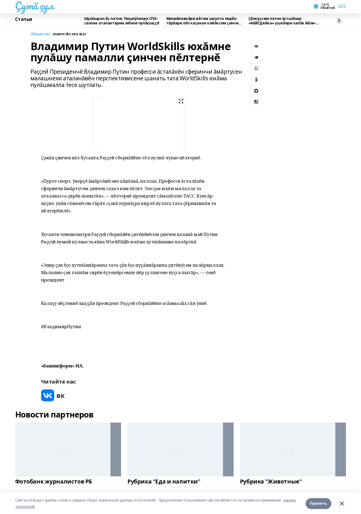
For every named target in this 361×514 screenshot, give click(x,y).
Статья (23, 19)
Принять (318, 503)
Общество (40, 34)
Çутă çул (34, 5)
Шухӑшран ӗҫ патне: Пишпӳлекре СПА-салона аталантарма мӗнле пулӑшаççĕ (121, 20)
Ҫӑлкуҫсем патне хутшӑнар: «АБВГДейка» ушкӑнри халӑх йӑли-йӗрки (282, 20)
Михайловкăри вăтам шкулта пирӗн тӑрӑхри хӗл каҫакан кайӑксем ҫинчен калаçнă (203, 20)
